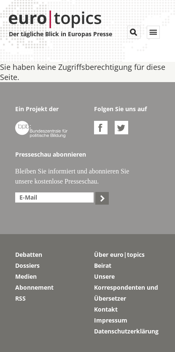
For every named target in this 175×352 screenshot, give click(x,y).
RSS (20, 298)
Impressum (110, 320)
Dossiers (27, 265)
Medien (26, 276)
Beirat (102, 265)
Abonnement (34, 287)
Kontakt (106, 309)
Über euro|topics (119, 255)
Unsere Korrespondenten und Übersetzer (126, 287)
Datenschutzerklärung (126, 331)
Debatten (28, 255)
